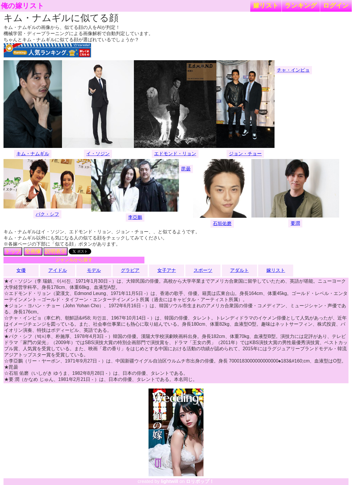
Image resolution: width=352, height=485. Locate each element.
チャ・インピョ (293, 70)
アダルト (239, 270)
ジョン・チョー (245, 153)
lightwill (169, 481)
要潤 (295, 223)
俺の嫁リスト (22, 6)
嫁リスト (266, 5)
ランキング (301, 5)
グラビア (130, 270)
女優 (21, 270)
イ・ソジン (98, 153)
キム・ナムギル (32, 153)
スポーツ (203, 270)
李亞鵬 (135, 217)
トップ (13, 251)
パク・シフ (47, 214)
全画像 (33, 251)
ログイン (336, 5)
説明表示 (55, 251)
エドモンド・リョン (175, 153)
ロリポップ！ (200, 481)
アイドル (57, 270)
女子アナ (166, 270)
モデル (94, 270)
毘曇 (186, 168)
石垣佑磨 (222, 223)
